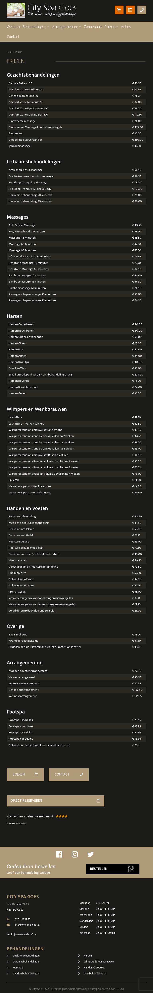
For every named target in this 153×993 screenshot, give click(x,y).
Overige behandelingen (23, 973)
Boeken (25, 775)
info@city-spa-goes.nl (27, 925)
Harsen (85, 955)
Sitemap (56, 988)
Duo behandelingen (92, 973)
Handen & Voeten (91, 967)
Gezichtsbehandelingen (23, 955)
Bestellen (111, 869)
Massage (15, 967)
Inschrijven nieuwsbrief (22, 934)
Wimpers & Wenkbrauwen (96, 961)
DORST (120, 988)
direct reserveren (55, 801)
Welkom (13, 26)
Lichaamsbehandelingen (23, 961)
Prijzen (111, 26)
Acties (126, 26)
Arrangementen (66, 26)
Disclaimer (69, 988)
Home (10, 52)
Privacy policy (87, 988)
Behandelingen (36, 26)
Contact (13, 36)
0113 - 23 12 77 (22, 919)
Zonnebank (93, 26)
